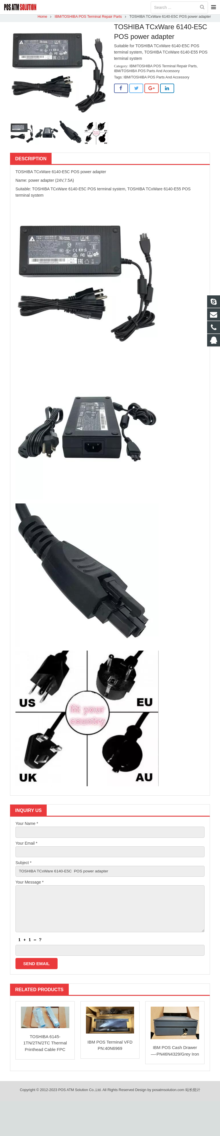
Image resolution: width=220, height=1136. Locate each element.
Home (41, 19)
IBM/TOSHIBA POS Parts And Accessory (147, 74)
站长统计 (192, 1095)
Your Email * (26, 846)
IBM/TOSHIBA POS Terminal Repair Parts (87, 19)
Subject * (23, 866)
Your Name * (26, 826)
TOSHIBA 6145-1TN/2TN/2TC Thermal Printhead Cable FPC (45, 1048)
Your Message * (29, 885)
